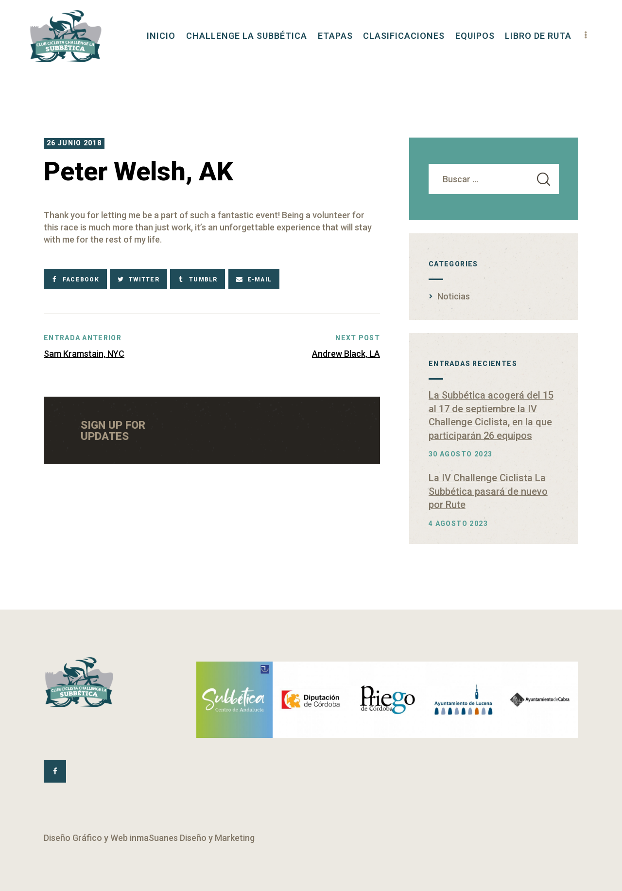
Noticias (453, 296)
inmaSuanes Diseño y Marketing (192, 838)
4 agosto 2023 (458, 523)
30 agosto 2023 (461, 454)
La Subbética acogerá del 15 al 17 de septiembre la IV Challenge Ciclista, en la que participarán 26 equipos (491, 415)
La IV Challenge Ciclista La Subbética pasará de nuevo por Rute (488, 491)
